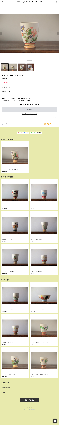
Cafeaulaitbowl (5, 387)
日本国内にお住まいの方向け (29, 114)
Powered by (29, 409)
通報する (55, 117)
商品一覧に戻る (29, 400)
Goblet (3, 392)
